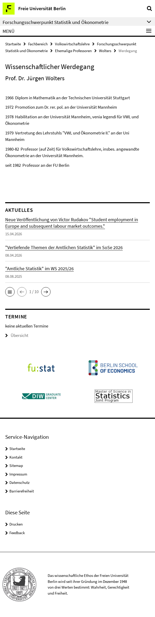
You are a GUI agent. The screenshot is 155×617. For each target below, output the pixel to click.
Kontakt (15, 457)
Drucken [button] (16, 524)
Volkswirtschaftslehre (72, 43)
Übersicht (16, 335)
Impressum (18, 474)
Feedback (17, 532)
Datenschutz (19, 482)
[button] (10, 292)
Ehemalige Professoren (73, 50)
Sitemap (16, 465)
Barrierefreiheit (21, 491)
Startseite (13, 43)
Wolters (105, 50)
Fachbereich (38, 43)
